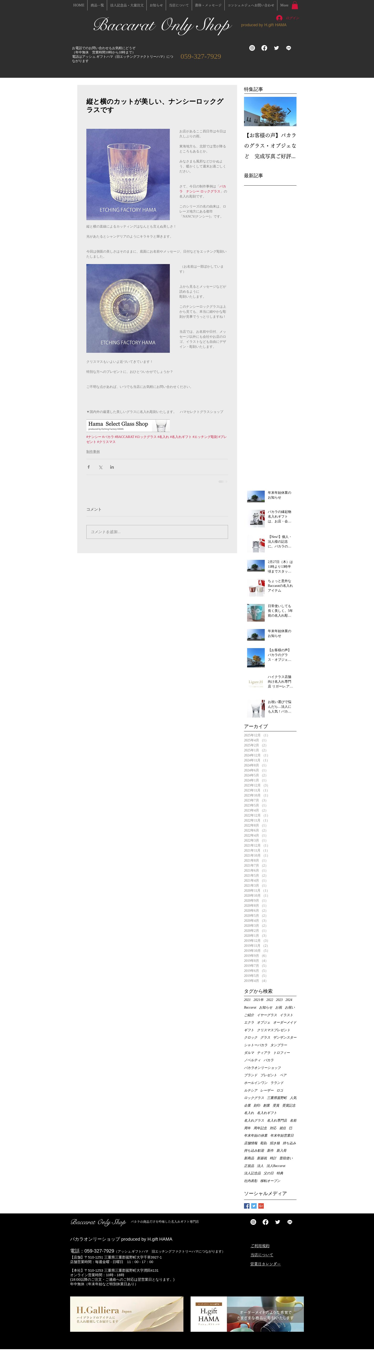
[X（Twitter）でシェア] (100, 467)
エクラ (249, 1022)
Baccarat (250, 1007)
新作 (270, 1150)
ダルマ (249, 1053)
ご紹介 (249, 1015)
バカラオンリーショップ (262, 1068)
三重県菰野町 (277, 1098)
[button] (294, 5)
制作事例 (93, 451)
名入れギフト (267, 1113)
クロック (250, 1037)
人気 (293, 1098)
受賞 (276, 1105)
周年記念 (260, 1128)
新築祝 (262, 1158)
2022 (269, 1000)
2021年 (259, 1000)
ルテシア (250, 1090)
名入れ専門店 (277, 1120)
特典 (279, 1173)
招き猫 (275, 1143)
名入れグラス (254, 1120)
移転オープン (270, 1181)
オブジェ (263, 1022)
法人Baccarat (275, 1166)
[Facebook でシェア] (88, 467)
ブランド (250, 1075)
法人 (260, 1166)
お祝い (290, 1007)
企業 (247, 1105)
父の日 (269, 1173)
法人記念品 (252, 1173)
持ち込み (289, 1143)
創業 (266, 1105)
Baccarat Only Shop (163, 25)
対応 (273, 1128)
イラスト (286, 1015)
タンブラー (278, 1045)
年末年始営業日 (282, 1135)
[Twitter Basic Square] (254, 1206)
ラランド (277, 1083)
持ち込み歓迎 (254, 1150)
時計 (273, 1158)
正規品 (249, 1166)
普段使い (286, 1158)
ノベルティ (252, 1060)
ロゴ (279, 1090)
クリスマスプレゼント (273, 1030)
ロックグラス (254, 1098)
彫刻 (263, 1143)
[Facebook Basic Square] (246, 1206)
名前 (293, 1120)
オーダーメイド (284, 1022)
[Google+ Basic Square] (261, 1206)
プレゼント (268, 1075)
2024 (289, 1000)
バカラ (269, 1060)
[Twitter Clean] (276, 48)
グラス (265, 1037)
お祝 (278, 1007)
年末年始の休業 (255, 1135)
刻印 (257, 1105)
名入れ (249, 1113)
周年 (247, 1128)
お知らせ (265, 1007)
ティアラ (263, 1053)
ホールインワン (255, 1083)
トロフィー (281, 1053)
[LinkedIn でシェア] (112, 467)
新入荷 (281, 1150)
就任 (282, 1128)
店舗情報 (250, 1143)
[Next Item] (289, 111)
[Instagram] (252, 48)
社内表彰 (250, 1181)
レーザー (267, 1090)
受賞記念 (289, 1105)
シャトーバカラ (255, 1045)
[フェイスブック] (264, 48)
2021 (247, 1000)
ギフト (249, 1030)
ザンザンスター (284, 1037)
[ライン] (288, 48)
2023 (279, 1000)
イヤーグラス (267, 1015)
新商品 (249, 1158)
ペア (283, 1075)
